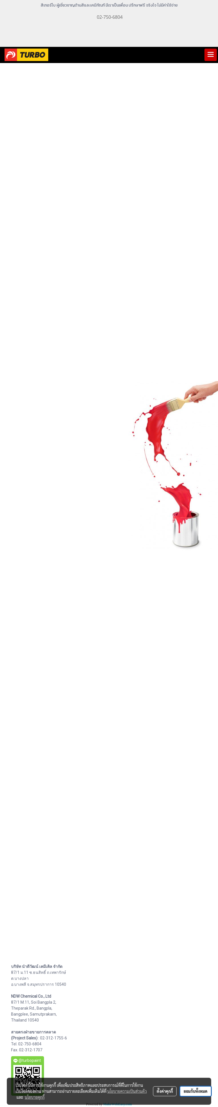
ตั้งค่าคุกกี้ (165, 1091)
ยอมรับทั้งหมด (195, 1091)
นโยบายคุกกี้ (35, 1097)
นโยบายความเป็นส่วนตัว (127, 1091)
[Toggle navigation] (210, 55)
